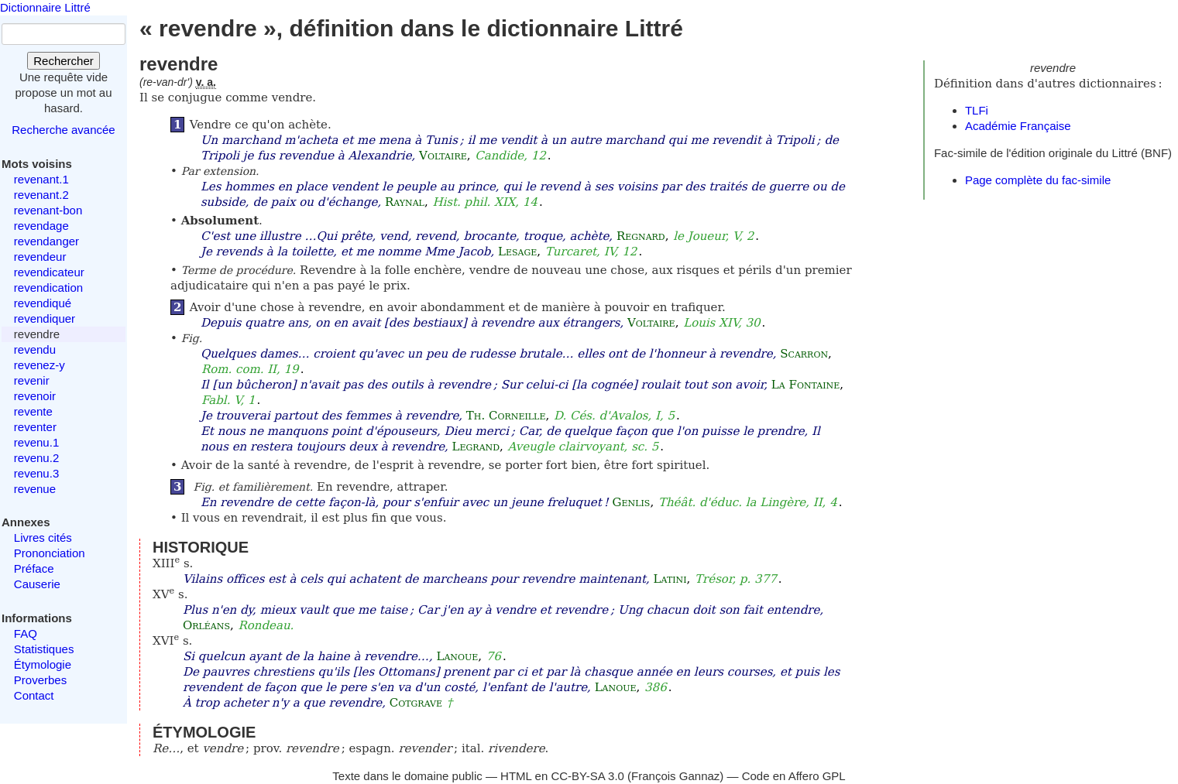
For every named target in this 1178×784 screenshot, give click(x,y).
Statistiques (44, 649)
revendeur (40, 256)
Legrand (476, 447)
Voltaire (443, 156)
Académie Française (1018, 125)
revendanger (46, 241)
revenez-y (39, 364)
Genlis (632, 502)
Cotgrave (416, 703)
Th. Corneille (506, 416)
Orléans (206, 625)
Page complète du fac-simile (1038, 180)
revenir (32, 380)
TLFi (976, 110)
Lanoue (457, 656)
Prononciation (49, 553)
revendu (35, 349)
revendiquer (44, 318)
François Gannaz (675, 775)
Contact (34, 695)
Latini (670, 579)
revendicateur (49, 272)
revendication (48, 287)
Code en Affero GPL (794, 775)
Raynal (404, 202)
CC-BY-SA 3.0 (587, 775)
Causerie (37, 584)
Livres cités (43, 537)
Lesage (517, 251)
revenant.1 (41, 179)
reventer (35, 426)
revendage (41, 225)
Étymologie (42, 664)
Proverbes (40, 679)
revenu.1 (36, 442)
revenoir (35, 395)
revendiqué (42, 303)
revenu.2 (36, 457)
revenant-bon (48, 210)
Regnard (640, 236)
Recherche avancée (63, 129)
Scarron (804, 354)
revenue (35, 488)
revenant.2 (41, 194)
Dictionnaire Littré (45, 7)
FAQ (25, 633)
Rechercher (63, 60)
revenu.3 (36, 473)
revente (33, 411)
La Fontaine (805, 385)
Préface (34, 568)
